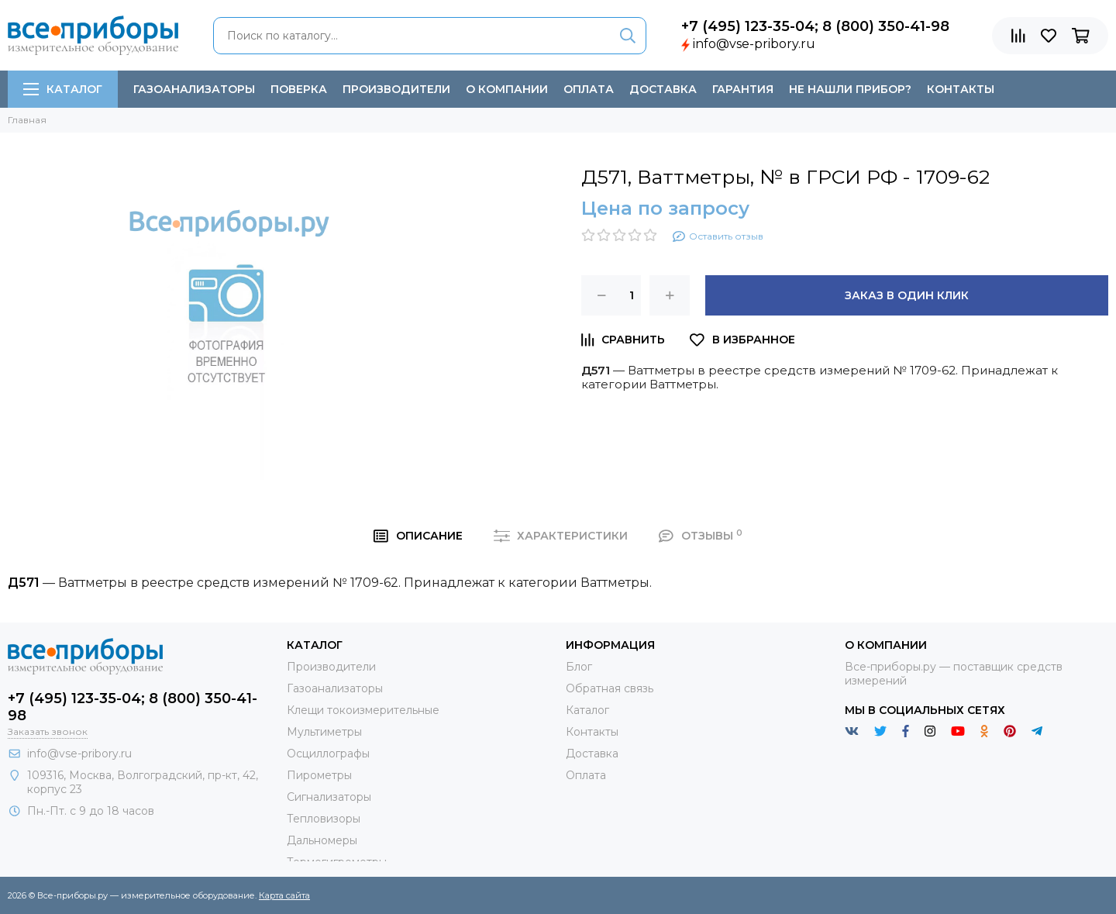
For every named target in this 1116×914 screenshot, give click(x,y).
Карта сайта (284, 895)
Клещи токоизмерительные (363, 710)
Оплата (588, 89)
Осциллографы (328, 754)
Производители (396, 89)
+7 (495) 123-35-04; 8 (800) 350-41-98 (815, 26)
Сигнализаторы (329, 797)
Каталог (62, 89)
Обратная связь (609, 688)
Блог (579, 667)
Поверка (298, 89)
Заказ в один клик (907, 295)
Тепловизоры (323, 819)
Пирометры (319, 775)
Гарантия (742, 89)
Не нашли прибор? (850, 89)
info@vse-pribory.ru (754, 43)
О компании (507, 89)
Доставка (663, 89)
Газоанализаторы (194, 89)
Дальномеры (322, 840)
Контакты (960, 89)
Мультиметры (324, 732)
